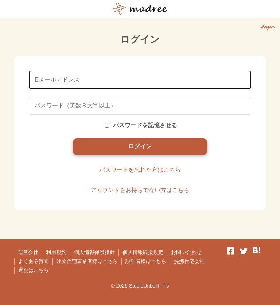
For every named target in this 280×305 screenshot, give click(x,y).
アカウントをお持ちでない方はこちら (140, 190)
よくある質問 (33, 261)
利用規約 (56, 252)
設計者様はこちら (145, 261)
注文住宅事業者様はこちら (87, 261)
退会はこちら (33, 270)
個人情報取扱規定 (142, 252)
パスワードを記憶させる (141, 125)
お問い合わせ (186, 252)
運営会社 (28, 252)
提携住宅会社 (189, 261)
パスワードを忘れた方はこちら (140, 170)
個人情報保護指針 (94, 252)
